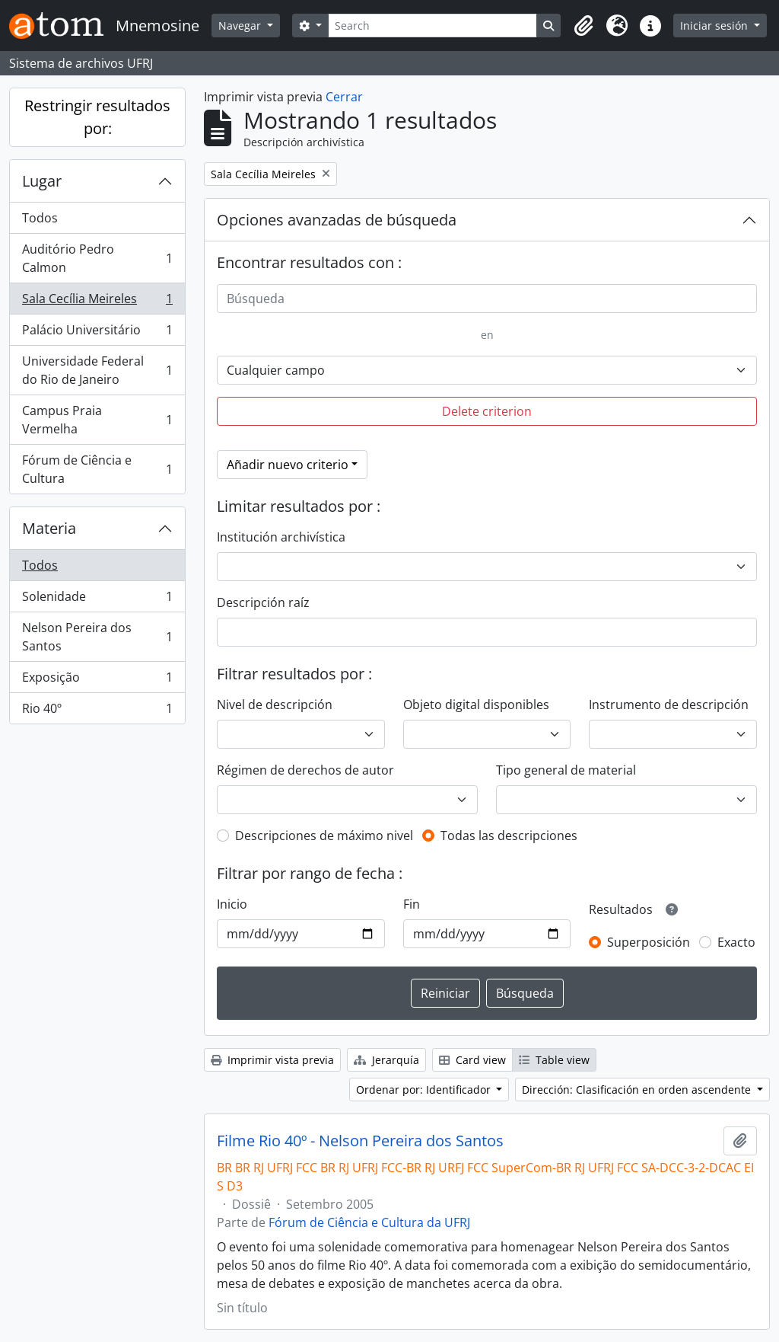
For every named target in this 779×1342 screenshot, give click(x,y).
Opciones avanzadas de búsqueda (336, 219)
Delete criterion (487, 411)
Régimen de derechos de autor (305, 770)
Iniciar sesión (715, 25)
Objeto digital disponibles (476, 704)
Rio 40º (97, 711)
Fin (411, 904)
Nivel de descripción (274, 704)
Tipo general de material (566, 770)
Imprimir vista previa (272, 1060)
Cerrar (344, 96)
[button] (583, 26)
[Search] (433, 25)
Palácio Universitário (97, 333)
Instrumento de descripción (669, 704)
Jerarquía (386, 1060)
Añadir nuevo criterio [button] (287, 464)
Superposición (648, 942)
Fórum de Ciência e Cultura (97, 469)
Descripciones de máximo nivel (324, 835)
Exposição (97, 680)
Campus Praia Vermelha (97, 419)
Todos (40, 217)
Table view (554, 1060)
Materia (49, 528)
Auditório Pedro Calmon (97, 258)
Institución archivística (281, 537)
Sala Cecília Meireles (97, 302)
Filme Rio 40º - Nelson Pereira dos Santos (360, 1141)
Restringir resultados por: (97, 117)
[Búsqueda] (487, 298)
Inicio (232, 904)
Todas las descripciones (508, 835)
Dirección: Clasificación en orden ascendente (638, 1089)
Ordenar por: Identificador (425, 1089)
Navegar (241, 25)
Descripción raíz (263, 602)
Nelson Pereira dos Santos (97, 636)
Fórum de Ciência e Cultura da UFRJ (369, 1222)
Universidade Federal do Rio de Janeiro (97, 370)
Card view (472, 1060)
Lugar (42, 181)
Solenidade (97, 599)
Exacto (736, 942)
